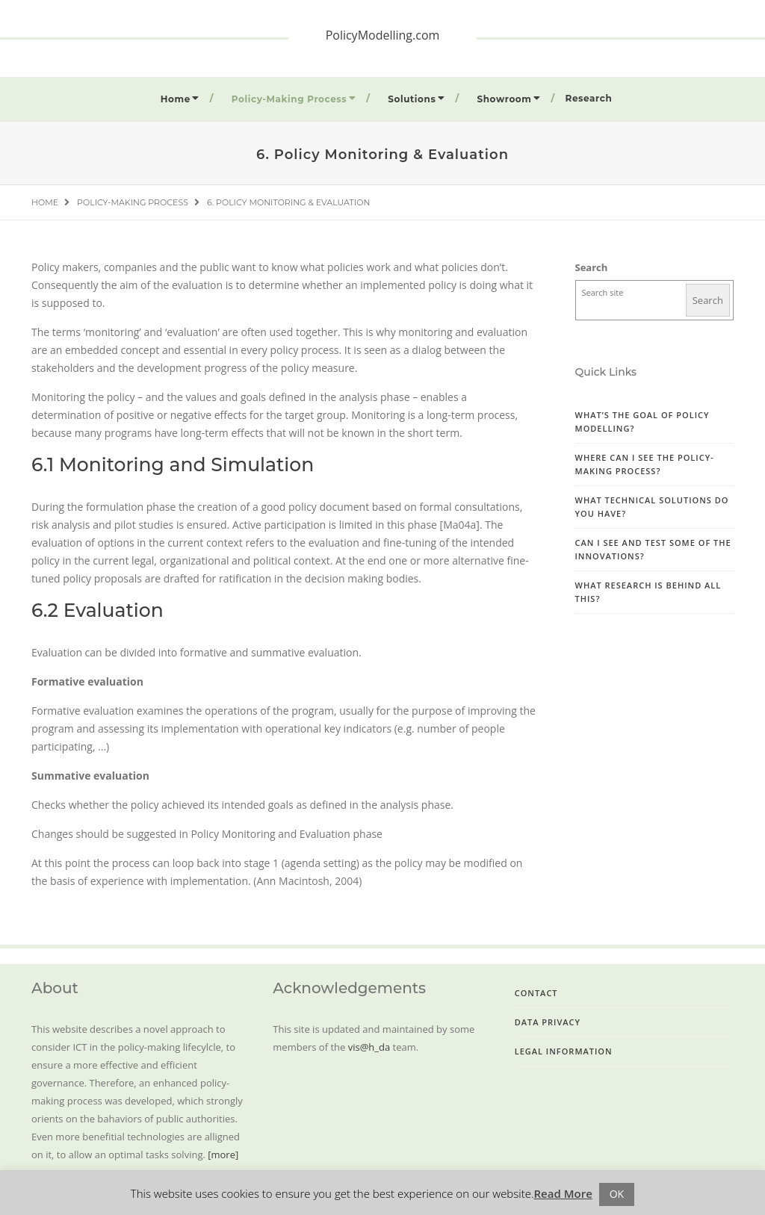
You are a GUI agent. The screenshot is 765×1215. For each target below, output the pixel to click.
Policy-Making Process (289, 99)
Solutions (412, 99)
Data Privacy (547, 1022)
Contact (536, 992)
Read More (563, 1193)
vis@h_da (369, 1047)
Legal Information (564, 1051)
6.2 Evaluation (97, 610)
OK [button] (617, 1194)
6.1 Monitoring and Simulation (172, 464)
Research (589, 98)
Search (591, 267)
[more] (223, 1154)
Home (176, 99)
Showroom (504, 99)
